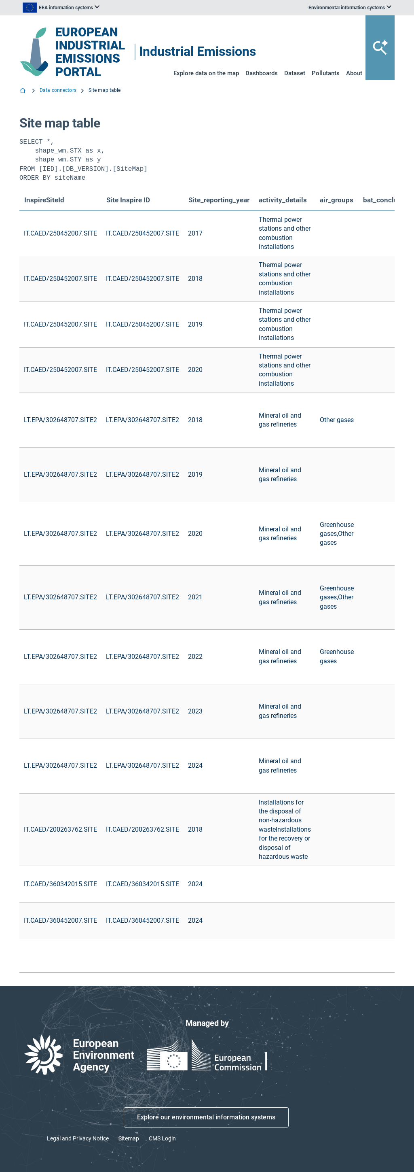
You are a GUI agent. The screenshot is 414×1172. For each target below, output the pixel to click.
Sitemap (128, 1138)
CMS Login (162, 1138)
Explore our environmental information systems (206, 1117)
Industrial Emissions (197, 52)
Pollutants (326, 73)
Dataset (294, 73)
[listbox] (61, 7)
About (354, 73)
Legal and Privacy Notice (78, 1138)
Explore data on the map (206, 73)
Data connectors (58, 90)
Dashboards (261, 73)
